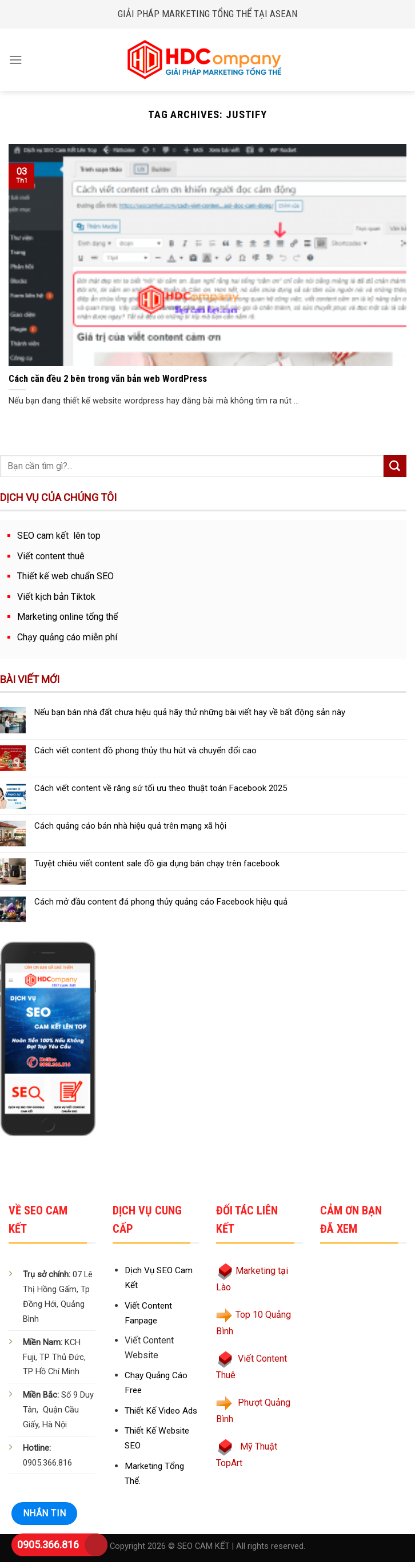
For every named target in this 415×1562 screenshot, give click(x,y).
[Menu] (16, 60)
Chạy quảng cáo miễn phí (67, 637)
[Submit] (395, 466)
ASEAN (283, 13)
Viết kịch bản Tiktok (56, 596)
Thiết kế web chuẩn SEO (65, 576)
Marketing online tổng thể (67, 616)
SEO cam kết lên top (59, 535)
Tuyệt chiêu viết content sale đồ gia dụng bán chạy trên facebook (157, 863)
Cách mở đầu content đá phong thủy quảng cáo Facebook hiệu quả (161, 902)
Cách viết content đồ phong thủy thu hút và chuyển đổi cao (145, 750)
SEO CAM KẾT (203, 1546)
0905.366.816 (48, 1545)
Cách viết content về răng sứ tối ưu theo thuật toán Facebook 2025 (160, 788)
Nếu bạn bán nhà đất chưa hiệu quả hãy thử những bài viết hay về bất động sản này (189, 712)
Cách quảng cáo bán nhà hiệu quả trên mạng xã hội (130, 826)
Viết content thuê (51, 556)
